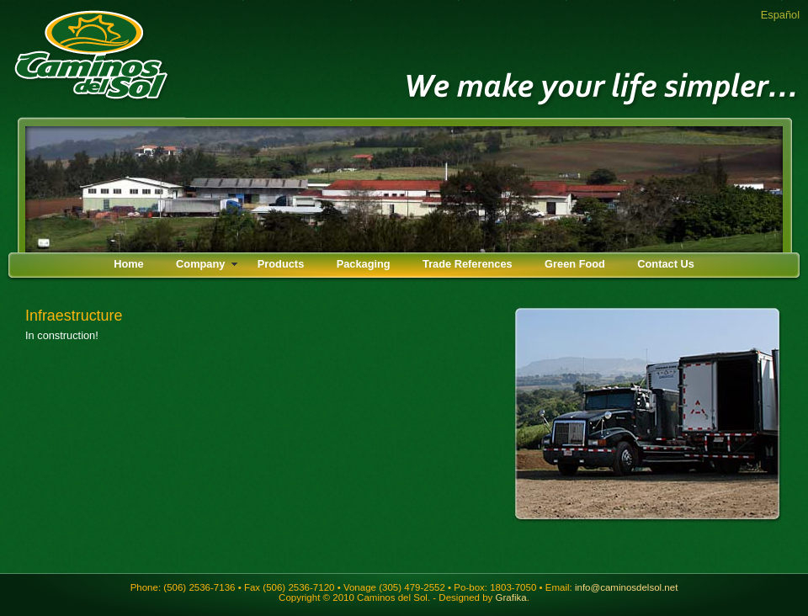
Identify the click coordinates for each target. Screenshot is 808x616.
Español (780, 14)
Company (200, 264)
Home (129, 264)
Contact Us (665, 264)
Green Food (575, 264)
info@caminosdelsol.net (626, 587)
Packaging (364, 264)
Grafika (511, 597)
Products (281, 264)
